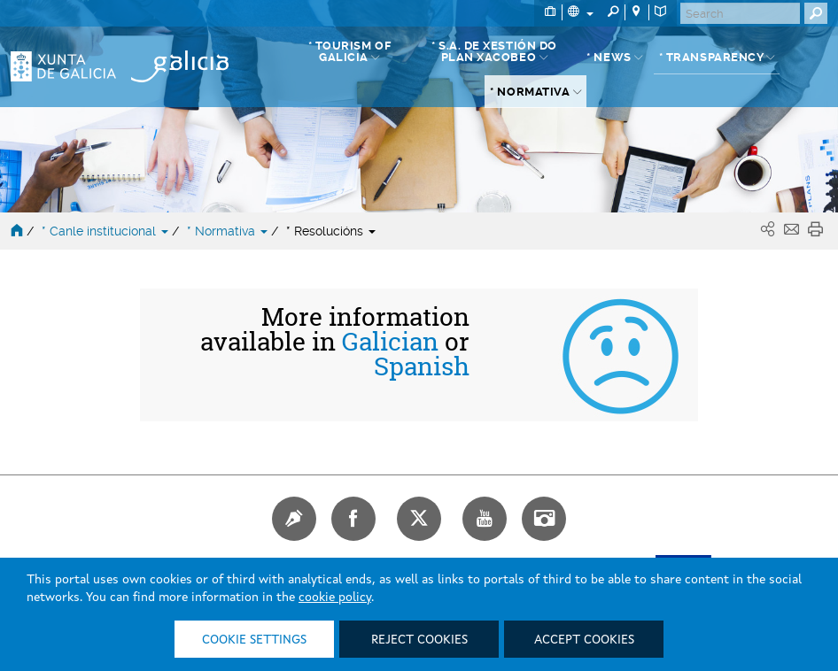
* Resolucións (331, 231)
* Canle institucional (107, 231)
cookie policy (335, 597)
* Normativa (229, 231)
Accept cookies (584, 640)
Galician (390, 342)
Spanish (421, 366)
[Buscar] (740, 13)
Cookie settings (254, 640)
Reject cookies (419, 640)
